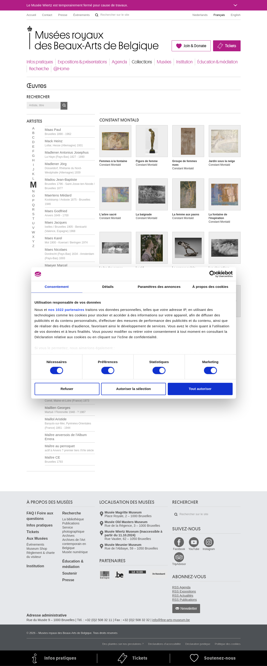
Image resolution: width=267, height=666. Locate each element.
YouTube (193, 549)
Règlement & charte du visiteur (41, 555)
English (236, 15)
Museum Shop (37, 548)
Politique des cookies (228, 643)
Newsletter (189, 608)
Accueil (31, 15)
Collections (142, 61)
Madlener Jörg (63, 168)
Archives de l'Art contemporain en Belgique (74, 544)
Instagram (209, 549)
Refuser (67, 389)
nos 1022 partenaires (66, 310)
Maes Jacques (66, 226)
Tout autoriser (200, 389)
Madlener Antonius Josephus (67, 154)
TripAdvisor (179, 564)
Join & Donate (195, 46)
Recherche (39, 68)
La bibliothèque (73, 519)
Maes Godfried (57, 213)
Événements (81, 15)
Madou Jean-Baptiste (70, 184)
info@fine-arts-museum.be (171, 620)
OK (64, 106)
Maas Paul (58, 132)
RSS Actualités (182, 595)
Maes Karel (66, 240)
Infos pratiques (40, 61)
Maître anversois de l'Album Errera (66, 437)
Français (219, 15)
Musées (164, 61)
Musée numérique (75, 552)
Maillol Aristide (68, 423)
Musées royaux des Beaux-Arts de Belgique (27, 29)
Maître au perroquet (69, 448)
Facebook (179, 549)
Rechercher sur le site (96, 15)
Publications (71, 523)
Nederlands (200, 15)
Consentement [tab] (57, 287)
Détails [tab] (108, 287)
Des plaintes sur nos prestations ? (123, 643)
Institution (184, 61)
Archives (68, 535)
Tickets (230, 46)
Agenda (119, 61)
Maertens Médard (67, 199)
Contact (47, 15)
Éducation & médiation (217, 61)
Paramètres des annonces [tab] (159, 287)
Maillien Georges (65, 410)
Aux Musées (37, 538)
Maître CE (54, 459)
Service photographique (73, 529)
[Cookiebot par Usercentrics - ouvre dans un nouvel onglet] (213, 274)
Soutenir (69, 573)
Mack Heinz (64, 143)
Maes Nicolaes (69, 254)
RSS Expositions (184, 591)
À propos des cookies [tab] (210, 287)
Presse (62, 15)
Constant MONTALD (119, 120)
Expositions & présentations (82, 61)
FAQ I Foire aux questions (40, 516)
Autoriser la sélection (133, 389)
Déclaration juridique (197, 643)
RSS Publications (184, 599)
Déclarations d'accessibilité (164, 643)
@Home (61, 68)
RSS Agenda (181, 587)
